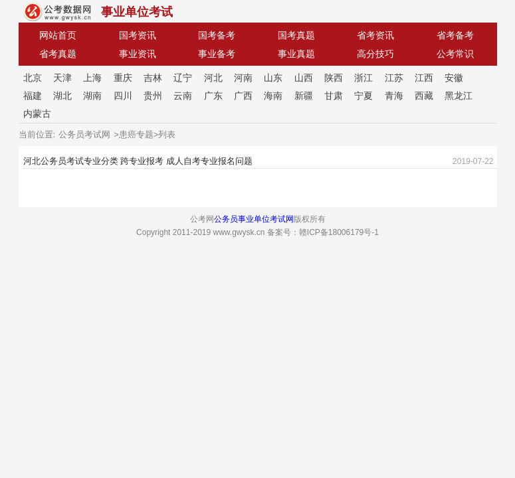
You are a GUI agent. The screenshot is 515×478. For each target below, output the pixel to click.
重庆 (123, 77)
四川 (123, 95)
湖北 (62, 95)
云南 (182, 95)
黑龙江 (458, 95)
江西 (424, 77)
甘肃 (333, 95)
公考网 (57, 12)
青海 (394, 95)
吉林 (153, 77)
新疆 (303, 95)
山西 (303, 77)
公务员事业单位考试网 (254, 219)
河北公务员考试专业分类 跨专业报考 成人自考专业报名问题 (138, 161)
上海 (92, 77)
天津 (62, 77)
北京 (32, 77)
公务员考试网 (84, 134)
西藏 (424, 95)
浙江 (363, 77)
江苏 (394, 77)
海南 (273, 95)
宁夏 (363, 95)
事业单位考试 (137, 12)
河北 (213, 77)
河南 (243, 77)
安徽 (454, 77)
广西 (243, 95)
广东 (213, 95)
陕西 (333, 77)
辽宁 (182, 77)
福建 (32, 95)
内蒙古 (37, 113)
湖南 (92, 95)
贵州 (153, 95)
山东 (273, 77)
